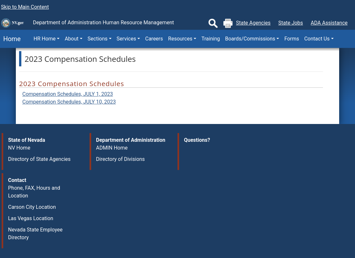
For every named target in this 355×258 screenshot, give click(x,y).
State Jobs (290, 23)
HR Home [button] (45, 39)
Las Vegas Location (30, 218)
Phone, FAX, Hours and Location (34, 192)
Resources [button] (180, 39)
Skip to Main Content (25, 7)
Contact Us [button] (317, 39)
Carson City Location (32, 207)
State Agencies (253, 23)
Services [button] (126, 39)
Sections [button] (98, 39)
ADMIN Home (112, 148)
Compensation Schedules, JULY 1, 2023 (67, 94)
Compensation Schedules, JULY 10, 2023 (69, 102)
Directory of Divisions (120, 159)
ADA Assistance (329, 23)
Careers (154, 39)
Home (10, 39)
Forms (291, 39)
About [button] (72, 39)
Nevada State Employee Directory (35, 234)
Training (210, 39)
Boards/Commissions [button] (250, 39)
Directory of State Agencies (39, 159)
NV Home (19, 148)
